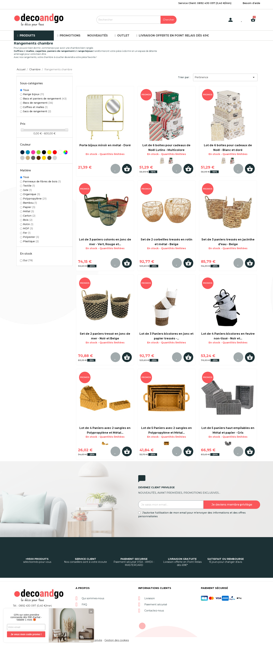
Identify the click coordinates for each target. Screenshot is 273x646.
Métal (28, 211)
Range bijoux (33, 94)
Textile (29, 185)
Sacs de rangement (37, 111)
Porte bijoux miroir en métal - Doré (105, 145)
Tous (26, 90)
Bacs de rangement (38, 102)
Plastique (31, 241)
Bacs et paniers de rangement (45, 98)
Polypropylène (34, 198)
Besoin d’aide (251, 3)
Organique (31, 194)
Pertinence (225, 77)
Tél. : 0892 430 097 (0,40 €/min (32, 605)
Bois (27, 219)
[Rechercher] (136, 20)
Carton (29, 215)
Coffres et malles (35, 107)
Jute (27, 190)
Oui (28, 260)
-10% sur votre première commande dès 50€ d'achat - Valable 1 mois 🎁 (26, 617)
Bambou (30, 202)
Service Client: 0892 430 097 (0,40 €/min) (204, 3)
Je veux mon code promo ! (26, 634)
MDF (28, 228)
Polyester (31, 237)
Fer (26, 232)
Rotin (28, 224)
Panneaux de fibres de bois (42, 181)
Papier (29, 207)
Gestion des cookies (116, 640)
